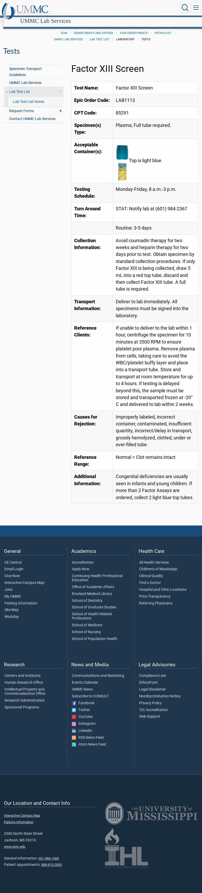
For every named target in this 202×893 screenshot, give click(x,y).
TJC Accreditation (153, 704)
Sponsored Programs (21, 701)
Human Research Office (23, 677)
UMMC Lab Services (95, 8)
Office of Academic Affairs (93, 581)
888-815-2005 (51, 859)
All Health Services (154, 557)
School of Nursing (86, 626)
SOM (64, 27)
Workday (11, 611)
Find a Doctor (150, 577)
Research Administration (24, 695)
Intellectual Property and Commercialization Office (24, 686)
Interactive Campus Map (24, 577)
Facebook (83, 697)
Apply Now (80, 563)
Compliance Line (152, 670)
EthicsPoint (148, 677)
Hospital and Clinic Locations (162, 584)
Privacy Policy (150, 697)
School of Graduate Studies (94, 601)
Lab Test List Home (28, 96)
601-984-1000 (48, 853)
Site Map (11, 604)
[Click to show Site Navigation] (196, 7)
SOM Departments (134, 27)
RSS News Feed (88, 732)
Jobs (8, 584)
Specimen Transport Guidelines (25, 66)
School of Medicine (87, 619)
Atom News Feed (89, 739)
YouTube (82, 711)
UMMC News (82, 684)
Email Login (13, 563)
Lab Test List (100, 33)
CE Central (13, 557)
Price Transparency (154, 591)
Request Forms (21, 105)
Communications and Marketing (98, 670)
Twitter (81, 704)
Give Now (12, 570)
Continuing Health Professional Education (97, 572)
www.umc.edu (14, 841)
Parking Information (20, 598)
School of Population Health (94, 633)
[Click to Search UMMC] (185, 7)
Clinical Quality (151, 570)
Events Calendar (85, 677)
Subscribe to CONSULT (90, 690)
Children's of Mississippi (158, 563)
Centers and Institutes (22, 670)
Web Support (149, 711)
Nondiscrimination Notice (159, 690)
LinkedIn (82, 725)
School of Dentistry (87, 595)
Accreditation (83, 557)
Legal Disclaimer (152, 684)
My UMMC (12, 591)
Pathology (163, 27)
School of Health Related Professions (92, 610)
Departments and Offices (93, 27)
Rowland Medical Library (92, 588)
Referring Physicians (156, 598)
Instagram (83, 718)
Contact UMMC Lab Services (32, 113)
